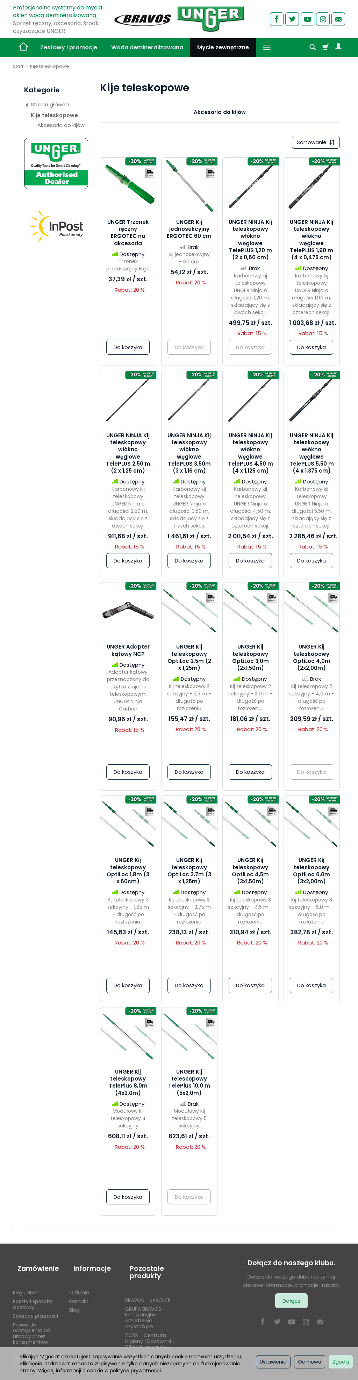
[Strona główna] (179, 18)
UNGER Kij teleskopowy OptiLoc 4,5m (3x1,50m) (250, 873)
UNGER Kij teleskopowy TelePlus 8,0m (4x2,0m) (128, 1084)
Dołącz (291, 1303)
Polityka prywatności (38, 1341)
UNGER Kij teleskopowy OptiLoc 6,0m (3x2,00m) (311, 873)
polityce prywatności (135, 1370)
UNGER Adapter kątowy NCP (128, 652)
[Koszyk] (325, 47)
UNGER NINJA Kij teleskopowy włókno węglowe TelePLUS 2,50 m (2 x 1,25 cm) (128, 455)
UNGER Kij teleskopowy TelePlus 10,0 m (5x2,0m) (189, 1084)
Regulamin (26, 1283)
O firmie (79, 1283)
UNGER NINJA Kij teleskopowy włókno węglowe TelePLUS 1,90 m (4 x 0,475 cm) (311, 241)
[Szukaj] (312, 47)
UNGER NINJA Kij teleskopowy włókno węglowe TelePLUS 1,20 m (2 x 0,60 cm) (250, 241)
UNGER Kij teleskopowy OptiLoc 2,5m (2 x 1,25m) (189, 659)
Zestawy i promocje (68, 47)
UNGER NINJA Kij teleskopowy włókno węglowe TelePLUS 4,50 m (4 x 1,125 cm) (250, 455)
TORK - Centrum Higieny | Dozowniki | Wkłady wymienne (149, 1332)
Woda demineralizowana (147, 47)
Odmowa (309, 1361)
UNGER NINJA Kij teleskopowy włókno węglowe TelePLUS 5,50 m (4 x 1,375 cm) (311, 455)
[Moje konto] (338, 47)
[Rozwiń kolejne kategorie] (267, 47)
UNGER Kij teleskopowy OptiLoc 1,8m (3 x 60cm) (128, 873)
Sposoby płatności (35, 1306)
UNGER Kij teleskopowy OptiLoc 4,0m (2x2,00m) (311, 659)
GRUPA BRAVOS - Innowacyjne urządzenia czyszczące (145, 1308)
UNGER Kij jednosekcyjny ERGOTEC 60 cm (189, 231)
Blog (74, 1300)
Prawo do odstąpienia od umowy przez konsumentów (31, 1324)
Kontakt (78, 1292)
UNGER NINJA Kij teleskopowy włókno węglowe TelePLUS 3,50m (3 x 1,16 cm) (189, 455)
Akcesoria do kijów (220, 112)
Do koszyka (128, 349)
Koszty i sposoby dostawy (33, 1295)
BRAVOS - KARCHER (148, 1291)
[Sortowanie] (313, 143)
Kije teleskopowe (54, 115)
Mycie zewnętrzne (223, 47)
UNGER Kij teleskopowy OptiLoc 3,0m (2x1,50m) (250, 659)
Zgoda (340, 1361)
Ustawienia (273, 1361)
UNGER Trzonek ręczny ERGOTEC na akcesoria (128, 234)
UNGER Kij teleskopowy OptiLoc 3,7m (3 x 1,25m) (189, 873)
